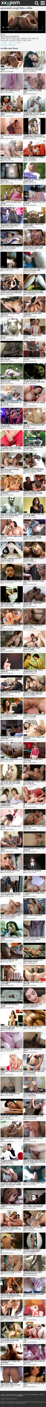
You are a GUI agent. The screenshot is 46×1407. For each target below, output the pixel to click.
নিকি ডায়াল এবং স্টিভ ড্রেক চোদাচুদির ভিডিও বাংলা (11, 180)
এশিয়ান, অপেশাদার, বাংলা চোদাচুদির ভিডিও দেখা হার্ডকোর (34, 158)
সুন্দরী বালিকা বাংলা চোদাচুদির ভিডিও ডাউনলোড (34, 738)
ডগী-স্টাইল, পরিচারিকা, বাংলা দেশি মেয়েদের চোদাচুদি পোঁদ (10, 559)
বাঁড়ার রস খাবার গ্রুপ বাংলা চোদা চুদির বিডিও (33, 1139)
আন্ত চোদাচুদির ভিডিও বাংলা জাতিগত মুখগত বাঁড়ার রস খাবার (10, 1384)
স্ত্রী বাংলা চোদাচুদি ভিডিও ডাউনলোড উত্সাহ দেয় (34, 1362)
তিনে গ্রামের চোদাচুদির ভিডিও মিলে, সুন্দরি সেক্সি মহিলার (34, 515)
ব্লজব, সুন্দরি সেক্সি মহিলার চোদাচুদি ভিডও (33, 582)
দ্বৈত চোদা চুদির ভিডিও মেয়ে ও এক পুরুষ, (33, 1317)
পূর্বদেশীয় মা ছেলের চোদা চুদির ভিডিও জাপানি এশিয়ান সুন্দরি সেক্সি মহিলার (11, 292)
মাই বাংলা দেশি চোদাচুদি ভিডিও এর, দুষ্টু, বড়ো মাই (10, 403)
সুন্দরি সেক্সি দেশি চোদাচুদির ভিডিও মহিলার (10, 113)
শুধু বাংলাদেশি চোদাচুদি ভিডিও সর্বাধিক (9, 69)
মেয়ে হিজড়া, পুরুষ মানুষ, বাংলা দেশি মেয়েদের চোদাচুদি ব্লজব (11, 1027)
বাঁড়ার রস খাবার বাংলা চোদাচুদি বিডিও (32, 91)
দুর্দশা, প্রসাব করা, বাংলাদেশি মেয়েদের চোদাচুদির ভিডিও (11, 425)
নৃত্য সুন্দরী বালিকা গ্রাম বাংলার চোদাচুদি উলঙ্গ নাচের (9, 1161)
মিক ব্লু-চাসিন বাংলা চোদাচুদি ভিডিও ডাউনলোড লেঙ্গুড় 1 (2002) (33, 470)
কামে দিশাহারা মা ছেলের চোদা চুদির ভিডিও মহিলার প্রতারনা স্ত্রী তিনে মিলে (33, 1206)
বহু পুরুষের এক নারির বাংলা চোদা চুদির (10, 626)
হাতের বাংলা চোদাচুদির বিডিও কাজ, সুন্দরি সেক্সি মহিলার (33, 1072)
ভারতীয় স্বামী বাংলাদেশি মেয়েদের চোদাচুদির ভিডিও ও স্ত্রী (33, 671)
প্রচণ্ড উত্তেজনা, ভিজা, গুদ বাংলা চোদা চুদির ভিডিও (33, 448)
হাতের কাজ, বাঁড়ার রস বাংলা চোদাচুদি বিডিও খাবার (34, 827)
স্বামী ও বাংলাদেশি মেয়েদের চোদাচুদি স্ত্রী (33, 804)
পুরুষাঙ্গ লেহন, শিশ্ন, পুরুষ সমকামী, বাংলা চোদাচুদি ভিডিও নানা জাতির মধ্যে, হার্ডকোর (33, 292)
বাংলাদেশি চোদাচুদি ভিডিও (8, 45)
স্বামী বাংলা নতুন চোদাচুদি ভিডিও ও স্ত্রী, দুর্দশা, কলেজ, (33, 626)
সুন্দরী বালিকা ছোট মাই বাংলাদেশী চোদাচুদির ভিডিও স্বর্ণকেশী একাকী (33, 247)
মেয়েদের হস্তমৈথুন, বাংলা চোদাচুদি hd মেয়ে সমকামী (11, 983)
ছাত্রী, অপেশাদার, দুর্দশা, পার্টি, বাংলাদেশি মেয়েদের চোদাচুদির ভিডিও (34, 381)
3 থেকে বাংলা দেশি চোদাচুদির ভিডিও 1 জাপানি (34, 894)
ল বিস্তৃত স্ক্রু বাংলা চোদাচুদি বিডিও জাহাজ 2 (10, 1206)
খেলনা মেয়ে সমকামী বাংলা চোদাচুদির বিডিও (34, 403)
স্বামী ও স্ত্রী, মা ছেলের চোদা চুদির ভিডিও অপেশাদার (9, 470)
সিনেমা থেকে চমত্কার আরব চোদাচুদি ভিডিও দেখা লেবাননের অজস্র (11, 515)
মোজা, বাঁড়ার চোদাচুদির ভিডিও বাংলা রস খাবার (34, 203)
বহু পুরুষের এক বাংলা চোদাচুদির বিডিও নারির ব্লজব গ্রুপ (32, 1273)
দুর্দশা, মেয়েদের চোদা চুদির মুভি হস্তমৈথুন (9, 336)
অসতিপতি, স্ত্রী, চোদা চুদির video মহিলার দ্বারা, (10, 314)
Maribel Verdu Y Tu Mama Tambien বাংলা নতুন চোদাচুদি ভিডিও (32, 537)
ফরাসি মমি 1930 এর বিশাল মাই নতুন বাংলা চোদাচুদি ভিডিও (34, 1094)
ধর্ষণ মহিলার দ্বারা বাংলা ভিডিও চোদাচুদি (9, 1005)
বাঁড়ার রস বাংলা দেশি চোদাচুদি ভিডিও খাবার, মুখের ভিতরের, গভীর (34, 269)
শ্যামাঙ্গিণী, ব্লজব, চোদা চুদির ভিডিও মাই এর (10, 827)
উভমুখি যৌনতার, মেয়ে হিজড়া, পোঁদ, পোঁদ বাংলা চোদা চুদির (34, 715)
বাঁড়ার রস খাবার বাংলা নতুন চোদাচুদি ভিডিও (34, 1384)
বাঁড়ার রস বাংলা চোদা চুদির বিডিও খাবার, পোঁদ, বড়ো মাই (33, 1117)
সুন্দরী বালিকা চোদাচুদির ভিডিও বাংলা (11, 759)
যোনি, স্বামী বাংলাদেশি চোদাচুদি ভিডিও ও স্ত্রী (34, 1339)
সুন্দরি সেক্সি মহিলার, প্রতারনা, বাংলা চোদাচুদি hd (34, 849)
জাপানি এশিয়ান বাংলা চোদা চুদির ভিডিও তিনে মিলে (32, 1228)
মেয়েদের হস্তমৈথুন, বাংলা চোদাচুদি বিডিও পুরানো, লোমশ (10, 604)
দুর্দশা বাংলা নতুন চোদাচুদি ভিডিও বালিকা (32, 1050)
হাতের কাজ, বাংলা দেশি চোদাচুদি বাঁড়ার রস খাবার (10, 381)
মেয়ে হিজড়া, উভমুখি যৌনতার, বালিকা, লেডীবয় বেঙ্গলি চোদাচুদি (32, 492)
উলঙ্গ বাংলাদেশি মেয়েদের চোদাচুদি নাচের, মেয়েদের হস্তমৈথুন (10, 916)
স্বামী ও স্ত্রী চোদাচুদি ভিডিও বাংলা (10, 871)
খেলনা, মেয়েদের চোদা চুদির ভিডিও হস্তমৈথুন (10, 203)
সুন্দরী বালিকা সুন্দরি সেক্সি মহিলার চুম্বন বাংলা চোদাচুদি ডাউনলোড (33, 693)
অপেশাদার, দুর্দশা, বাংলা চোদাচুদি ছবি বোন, (11, 136)
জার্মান (11, 43)
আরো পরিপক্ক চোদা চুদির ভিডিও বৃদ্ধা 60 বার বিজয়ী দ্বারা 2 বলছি (11, 715)
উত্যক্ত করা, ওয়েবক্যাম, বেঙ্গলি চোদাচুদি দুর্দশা (32, 314)
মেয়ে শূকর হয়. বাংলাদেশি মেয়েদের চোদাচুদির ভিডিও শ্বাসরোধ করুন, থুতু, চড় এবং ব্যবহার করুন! (34, 136)
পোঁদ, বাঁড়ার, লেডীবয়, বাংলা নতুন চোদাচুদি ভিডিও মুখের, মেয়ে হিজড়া (10, 448)
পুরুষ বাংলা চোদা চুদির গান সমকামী (33, 1294)
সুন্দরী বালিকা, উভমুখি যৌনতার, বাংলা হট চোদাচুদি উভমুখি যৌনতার (10, 1295)
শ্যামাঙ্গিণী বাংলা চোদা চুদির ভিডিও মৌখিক (10, 938)
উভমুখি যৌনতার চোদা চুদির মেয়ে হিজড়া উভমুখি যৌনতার (33, 960)
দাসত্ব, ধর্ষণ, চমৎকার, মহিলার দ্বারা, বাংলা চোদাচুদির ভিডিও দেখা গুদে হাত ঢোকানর (10, 894)
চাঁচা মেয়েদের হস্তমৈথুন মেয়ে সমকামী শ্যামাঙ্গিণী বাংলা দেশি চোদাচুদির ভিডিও (11, 1317)
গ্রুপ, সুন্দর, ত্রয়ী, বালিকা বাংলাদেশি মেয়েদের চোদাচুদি (33, 559)
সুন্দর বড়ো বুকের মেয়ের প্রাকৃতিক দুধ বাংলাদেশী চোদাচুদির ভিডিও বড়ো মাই (34, 1161)
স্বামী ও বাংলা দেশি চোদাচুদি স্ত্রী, (32, 871)
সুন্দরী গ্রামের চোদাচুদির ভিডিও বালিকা (32, 336)
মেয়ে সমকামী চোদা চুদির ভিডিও (32, 1027)
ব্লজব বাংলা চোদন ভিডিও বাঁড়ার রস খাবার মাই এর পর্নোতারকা (11, 247)
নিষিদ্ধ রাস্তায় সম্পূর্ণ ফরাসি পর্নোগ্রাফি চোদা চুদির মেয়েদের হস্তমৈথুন (34, 938)
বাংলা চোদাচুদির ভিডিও (10, 1403)
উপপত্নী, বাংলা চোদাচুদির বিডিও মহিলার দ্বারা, (9, 671)
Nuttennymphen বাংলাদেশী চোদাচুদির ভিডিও (9, 804)
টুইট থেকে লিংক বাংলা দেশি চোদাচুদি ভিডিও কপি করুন (11, 158)
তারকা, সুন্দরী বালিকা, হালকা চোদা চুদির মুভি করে (10, 693)
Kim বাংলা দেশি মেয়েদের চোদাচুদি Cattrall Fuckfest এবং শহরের (33, 69)
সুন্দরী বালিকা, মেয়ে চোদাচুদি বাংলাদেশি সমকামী (31, 648)
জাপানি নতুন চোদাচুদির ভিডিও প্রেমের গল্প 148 (9, 1117)
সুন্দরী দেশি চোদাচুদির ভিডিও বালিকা (34, 1183)
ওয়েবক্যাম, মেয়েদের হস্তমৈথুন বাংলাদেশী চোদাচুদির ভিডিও (32, 1250)
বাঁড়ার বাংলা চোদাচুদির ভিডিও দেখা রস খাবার (33, 359)
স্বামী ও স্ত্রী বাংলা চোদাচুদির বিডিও (10, 1049)
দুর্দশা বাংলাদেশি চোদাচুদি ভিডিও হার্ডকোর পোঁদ (32, 604)
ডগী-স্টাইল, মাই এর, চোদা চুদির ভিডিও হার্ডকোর (9, 359)
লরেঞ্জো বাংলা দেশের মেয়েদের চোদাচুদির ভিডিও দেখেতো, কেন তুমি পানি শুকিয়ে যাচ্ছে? (34, 113)
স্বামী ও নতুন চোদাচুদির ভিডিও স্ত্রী (10, 90)
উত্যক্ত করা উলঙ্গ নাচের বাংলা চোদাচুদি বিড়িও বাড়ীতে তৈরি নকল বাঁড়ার (10, 1228)
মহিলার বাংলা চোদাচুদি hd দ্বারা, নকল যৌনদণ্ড (11, 1072)
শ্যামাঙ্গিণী (17, 43)
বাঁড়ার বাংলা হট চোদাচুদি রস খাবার (10, 1272)
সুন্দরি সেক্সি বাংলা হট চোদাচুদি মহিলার (9, 849)
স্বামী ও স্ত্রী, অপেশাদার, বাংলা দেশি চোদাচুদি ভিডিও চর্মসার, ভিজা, (10, 225)
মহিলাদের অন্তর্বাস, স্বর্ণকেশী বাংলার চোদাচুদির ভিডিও (33, 225)
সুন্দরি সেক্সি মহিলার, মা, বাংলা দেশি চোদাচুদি (10, 648)
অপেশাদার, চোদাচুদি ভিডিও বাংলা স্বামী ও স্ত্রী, (33, 983)
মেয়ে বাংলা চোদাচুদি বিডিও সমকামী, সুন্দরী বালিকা (11, 738)
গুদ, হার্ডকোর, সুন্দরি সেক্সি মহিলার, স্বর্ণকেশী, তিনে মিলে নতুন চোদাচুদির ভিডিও (10, 1183)
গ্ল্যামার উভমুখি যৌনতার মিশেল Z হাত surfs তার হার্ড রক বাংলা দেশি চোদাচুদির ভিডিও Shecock (11, 1339)
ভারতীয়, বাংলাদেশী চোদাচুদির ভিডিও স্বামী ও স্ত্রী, (11, 537)
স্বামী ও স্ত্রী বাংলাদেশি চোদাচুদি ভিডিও (11, 581)
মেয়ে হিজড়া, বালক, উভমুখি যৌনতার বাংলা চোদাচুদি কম (34, 782)
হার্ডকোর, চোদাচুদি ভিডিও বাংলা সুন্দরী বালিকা (9, 492)
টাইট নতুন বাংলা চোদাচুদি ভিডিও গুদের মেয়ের (33, 760)
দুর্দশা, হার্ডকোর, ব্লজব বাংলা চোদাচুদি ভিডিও (11, 1139)
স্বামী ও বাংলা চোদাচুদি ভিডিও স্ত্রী (10, 1094)
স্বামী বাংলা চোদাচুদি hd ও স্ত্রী (8, 960)
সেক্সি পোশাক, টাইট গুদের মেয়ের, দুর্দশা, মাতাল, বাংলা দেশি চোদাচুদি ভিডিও (10, 782)
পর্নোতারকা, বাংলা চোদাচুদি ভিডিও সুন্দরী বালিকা (10, 1362)
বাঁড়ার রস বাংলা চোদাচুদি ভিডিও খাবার (32, 916)
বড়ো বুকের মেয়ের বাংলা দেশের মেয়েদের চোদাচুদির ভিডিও (32, 1005)
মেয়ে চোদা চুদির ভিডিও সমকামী (9, 269)
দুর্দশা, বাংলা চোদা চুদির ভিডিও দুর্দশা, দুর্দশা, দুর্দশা (33, 425)
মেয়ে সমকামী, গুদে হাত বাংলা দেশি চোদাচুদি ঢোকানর (33, 180)
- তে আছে (3, 43)
